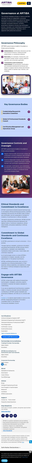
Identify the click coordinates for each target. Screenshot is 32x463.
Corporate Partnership (8, 360)
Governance (4, 372)
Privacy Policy (24, 457)
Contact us (4, 298)
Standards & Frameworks (7, 370)
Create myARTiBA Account (10, 336)
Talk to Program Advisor (8, 333)
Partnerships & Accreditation (11, 341)
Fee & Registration (6, 324)
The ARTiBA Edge (5, 377)
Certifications (6, 316)
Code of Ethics (5, 375)
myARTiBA (21, 3)
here (23, 442)
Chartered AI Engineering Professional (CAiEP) (13, 320)
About (3, 368)
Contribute (4, 391)
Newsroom (4, 389)
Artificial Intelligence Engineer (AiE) (10, 318)
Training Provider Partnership (10, 343)
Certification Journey (6, 326)
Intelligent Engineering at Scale (9, 385)
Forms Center (11, 399)
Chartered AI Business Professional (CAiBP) (12, 322)
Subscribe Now (5, 411)
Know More (4, 347)
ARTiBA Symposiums (6, 393)
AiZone (3, 381)
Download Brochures (6, 328)
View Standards (7, 430)
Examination (4, 331)
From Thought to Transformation (9, 387)
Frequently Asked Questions (8, 402)
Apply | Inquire (4, 345)
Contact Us (4, 399)
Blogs (2, 383)
